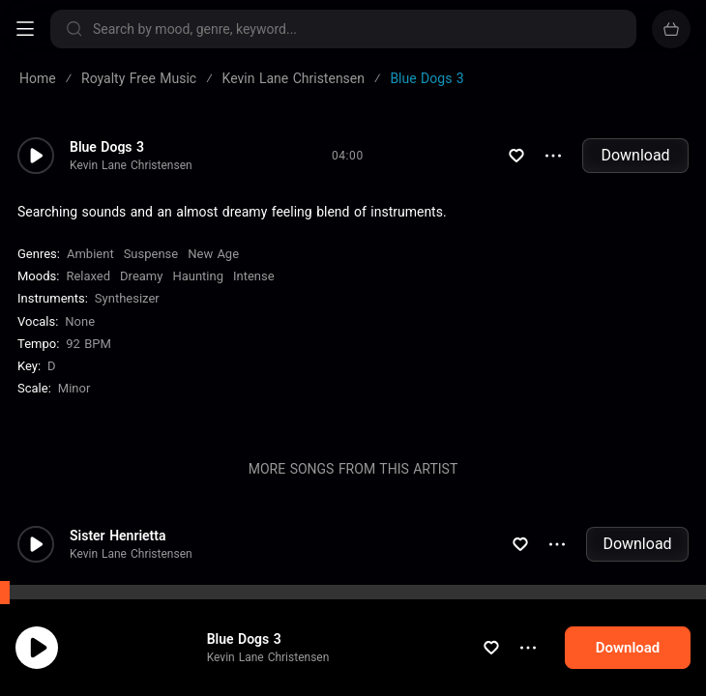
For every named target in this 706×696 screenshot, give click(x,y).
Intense (254, 276)
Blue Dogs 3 (107, 147)
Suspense (151, 253)
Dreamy (141, 276)
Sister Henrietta (118, 535)
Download (635, 155)
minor (74, 388)
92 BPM (88, 343)
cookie (85, 645)
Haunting (197, 276)
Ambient (90, 253)
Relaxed (88, 276)
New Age (213, 253)
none (80, 321)
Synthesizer (127, 298)
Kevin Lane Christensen (131, 165)
